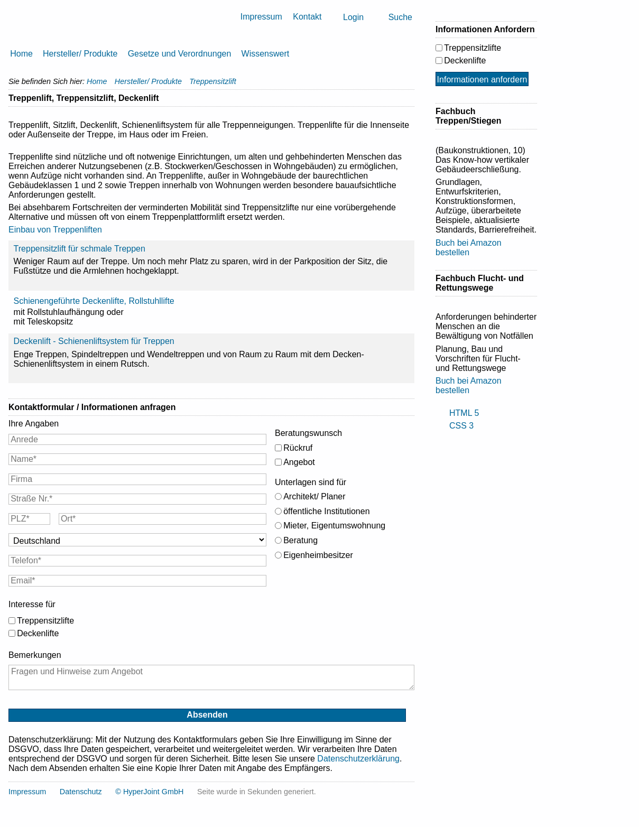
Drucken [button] (410, 98)
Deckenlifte (38, 633)
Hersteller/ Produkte (80, 53)
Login (353, 17)
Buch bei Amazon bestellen (469, 247)
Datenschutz (81, 791)
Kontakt (307, 16)
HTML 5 (464, 412)
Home (21, 53)
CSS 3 (461, 425)
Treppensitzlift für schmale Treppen (79, 248)
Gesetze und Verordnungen (179, 53)
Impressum (261, 16)
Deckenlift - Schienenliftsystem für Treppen (94, 341)
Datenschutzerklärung (358, 758)
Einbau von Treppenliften (55, 229)
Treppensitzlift (212, 81)
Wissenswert (266, 53)
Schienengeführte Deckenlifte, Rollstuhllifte (94, 300)
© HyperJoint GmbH (149, 791)
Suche (400, 17)
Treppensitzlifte (45, 620)
